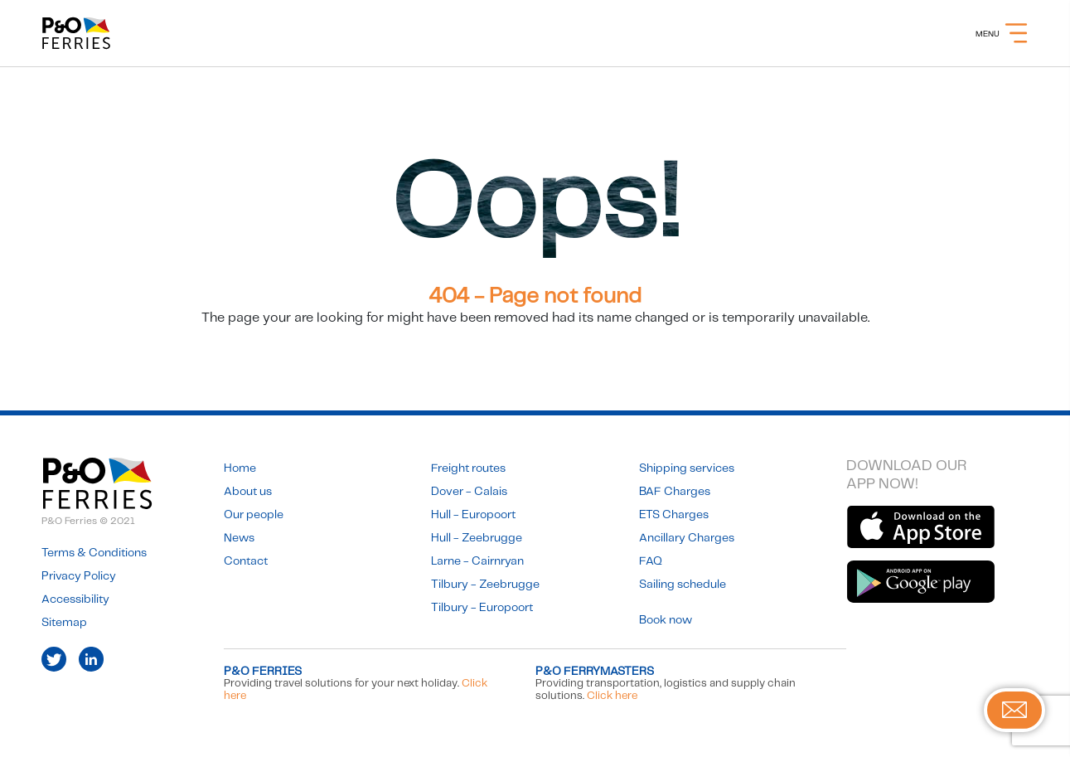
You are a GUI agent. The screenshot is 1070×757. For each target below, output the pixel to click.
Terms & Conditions (94, 553)
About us (248, 491)
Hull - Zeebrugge (476, 538)
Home (240, 468)
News (239, 538)
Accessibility (75, 599)
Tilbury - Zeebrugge (485, 584)
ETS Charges (674, 515)
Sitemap (64, 622)
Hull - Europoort (473, 515)
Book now (665, 620)
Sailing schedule (682, 584)
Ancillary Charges (686, 538)
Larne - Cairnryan (477, 561)
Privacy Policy (78, 576)
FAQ (650, 561)
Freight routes (468, 468)
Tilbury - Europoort (482, 608)
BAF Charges (674, 491)
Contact (246, 561)
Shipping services (686, 468)
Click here (612, 696)
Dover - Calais (469, 491)
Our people (253, 515)
